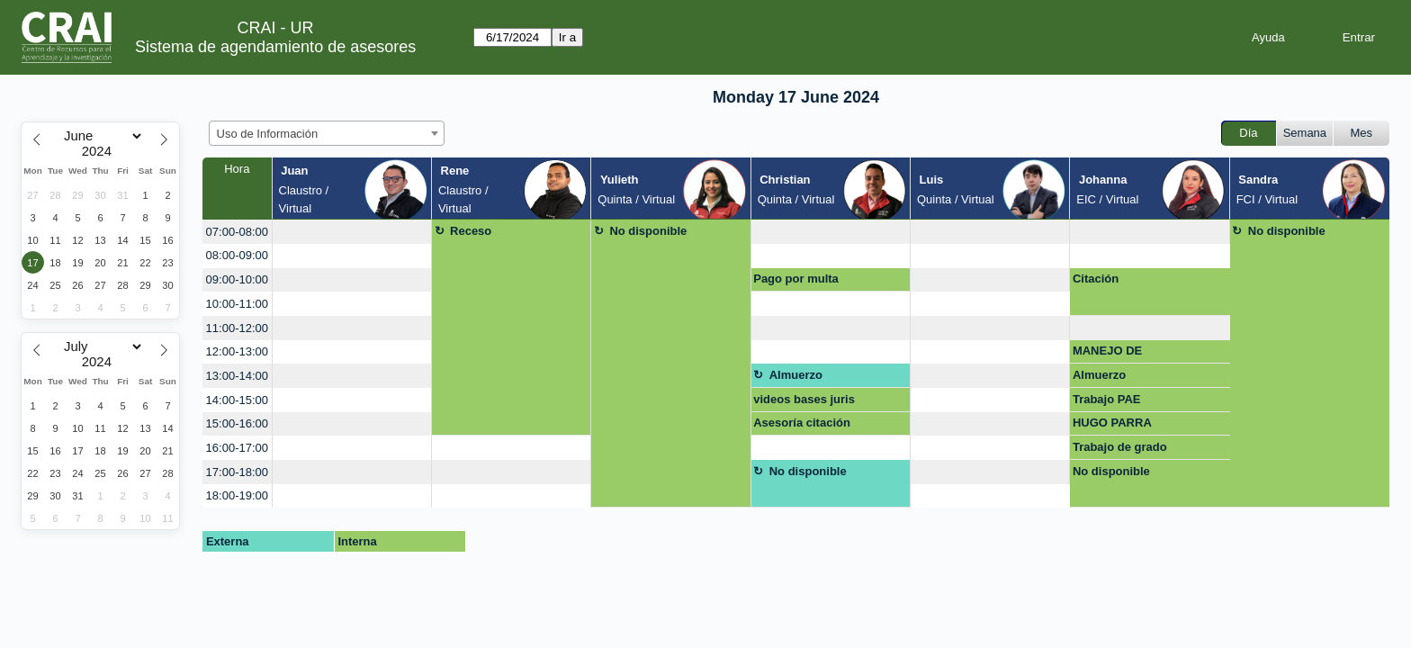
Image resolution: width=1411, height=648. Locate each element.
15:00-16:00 (237, 423)
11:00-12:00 (237, 328)
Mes (1362, 133)
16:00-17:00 (237, 447)
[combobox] (327, 133)
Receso (470, 231)
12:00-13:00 (237, 351)
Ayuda (1268, 37)
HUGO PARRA (1112, 422)
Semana (1304, 133)
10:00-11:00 (237, 303)
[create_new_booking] (352, 232)
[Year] (100, 151)
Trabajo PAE (1107, 399)
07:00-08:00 (237, 231)
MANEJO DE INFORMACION (1114, 354)
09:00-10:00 (237, 279)
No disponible (648, 231)
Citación (1096, 278)
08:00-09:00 (237, 255)
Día (1248, 133)
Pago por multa (796, 278)
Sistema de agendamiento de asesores (275, 47)
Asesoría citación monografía (801, 426)
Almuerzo (795, 375)
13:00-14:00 (237, 375)
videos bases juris (804, 399)
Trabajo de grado (1120, 447)
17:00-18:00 (237, 472)
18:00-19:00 (237, 495)
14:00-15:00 (237, 400)
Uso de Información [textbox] (268, 133)
